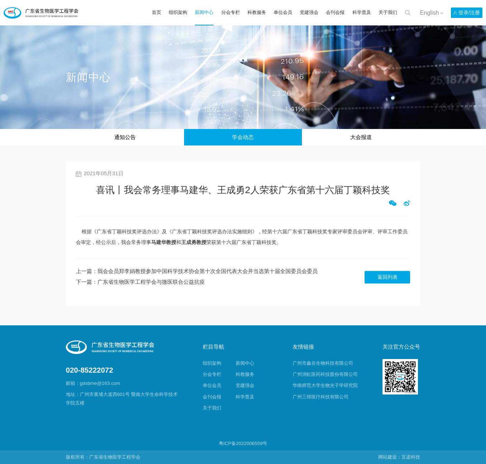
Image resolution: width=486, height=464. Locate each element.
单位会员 (283, 12)
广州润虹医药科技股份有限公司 (325, 374)
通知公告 (125, 137)
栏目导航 (213, 347)
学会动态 (243, 137)
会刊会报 (335, 12)
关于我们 (388, 12)
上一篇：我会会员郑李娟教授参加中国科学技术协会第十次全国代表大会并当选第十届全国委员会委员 (197, 271)
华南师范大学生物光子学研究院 (325, 385)
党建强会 (309, 12)
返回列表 (387, 277)
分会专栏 (230, 12)
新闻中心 (204, 12)
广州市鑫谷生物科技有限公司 (323, 363)
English (429, 12)
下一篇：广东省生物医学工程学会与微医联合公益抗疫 (140, 282)
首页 (156, 12)
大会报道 (361, 137)
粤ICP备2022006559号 (243, 443)
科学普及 (361, 12)
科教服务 (256, 12)
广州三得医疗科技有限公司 (320, 397)
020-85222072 (89, 370)
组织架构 (178, 12)
